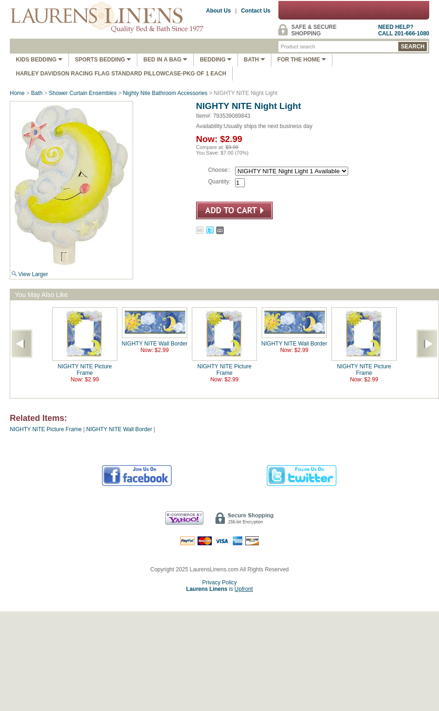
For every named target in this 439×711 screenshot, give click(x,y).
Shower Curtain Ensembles (82, 93)
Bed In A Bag (165, 59)
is (219, 589)
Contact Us (255, 10)
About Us (218, 10)
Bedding (215, 59)
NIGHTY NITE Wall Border (154, 343)
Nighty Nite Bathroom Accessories (166, 93)
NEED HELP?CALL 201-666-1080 (403, 30)
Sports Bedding (103, 59)
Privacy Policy (219, 582)
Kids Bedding (39, 59)
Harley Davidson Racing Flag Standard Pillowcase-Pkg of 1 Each (121, 73)
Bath (254, 59)
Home (17, 93)
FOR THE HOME (301, 59)
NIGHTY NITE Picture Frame (85, 369)
